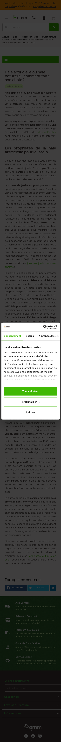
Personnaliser (31, 401)
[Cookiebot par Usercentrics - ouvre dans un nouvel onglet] (43, 327)
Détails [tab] (30, 336)
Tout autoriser (30, 391)
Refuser (30, 412)
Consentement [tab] (12, 336)
